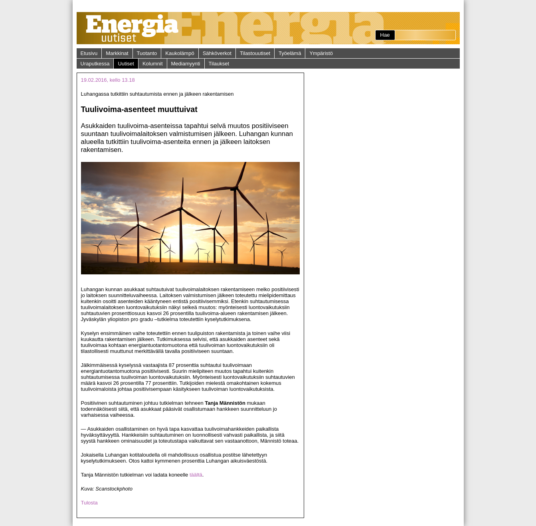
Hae (385, 35)
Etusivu (89, 53)
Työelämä (290, 53)
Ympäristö (321, 53)
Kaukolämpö (179, 53)
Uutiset (126, 64)
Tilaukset (219, 64)
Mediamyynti (185, 64)
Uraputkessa (95, 64)
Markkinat (117, 53)
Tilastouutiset (255, 53)
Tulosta (89, 503)
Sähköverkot (217, 53)
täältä (196, 475)
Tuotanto (147, 53)
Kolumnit (152, 64)
